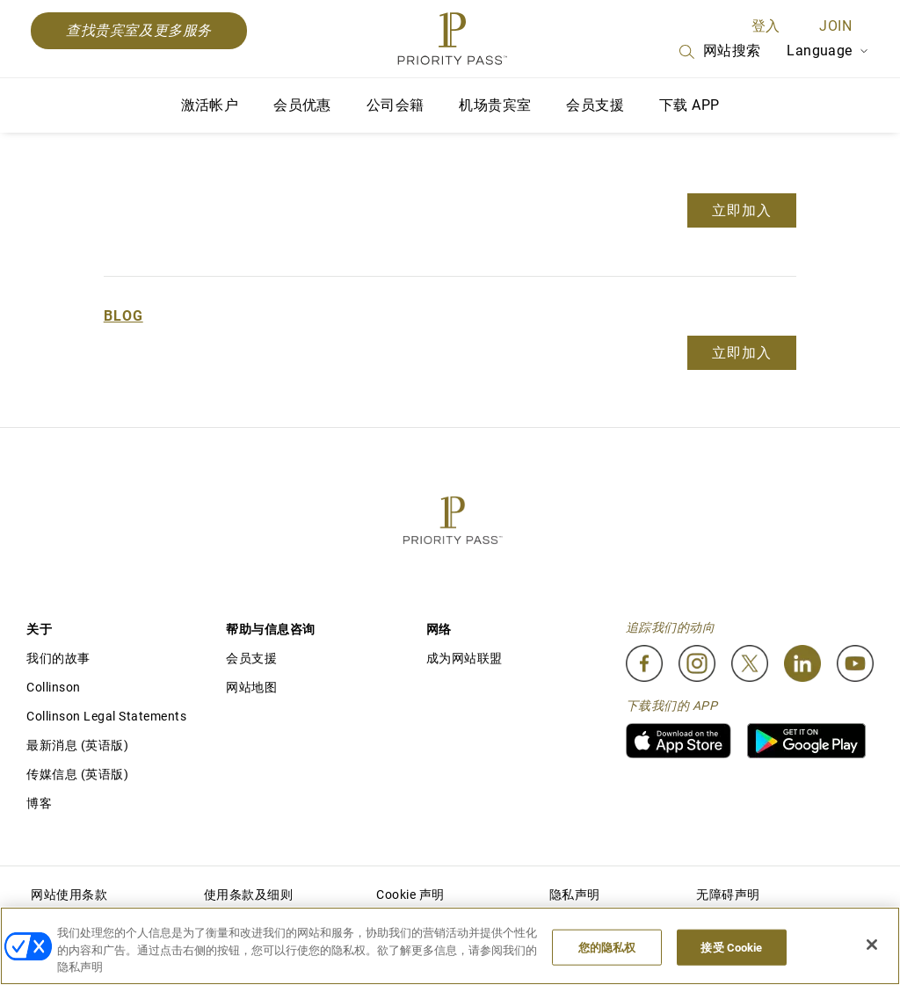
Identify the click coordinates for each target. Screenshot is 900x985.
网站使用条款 (69, 894)
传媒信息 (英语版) (77, 774)
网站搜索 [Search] (719, 51)
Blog (123, 316)
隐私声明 (574, 894)
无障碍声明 (728, 894)
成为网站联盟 (464, 658)
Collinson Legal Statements (106, 716)
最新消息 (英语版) (77, 745)
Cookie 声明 (410, 894)
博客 (39, 803)
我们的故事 (58, 658)
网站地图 (251, 687)
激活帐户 (210, 105)
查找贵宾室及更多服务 (139, 30)
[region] (450, 946)
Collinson (53, 687)
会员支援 (595, 105)
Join (835, 26)
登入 (765, 26)
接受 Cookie (731, 946)
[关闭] (872, 944)
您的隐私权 (607, 946)
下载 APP (689, 105)
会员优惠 (302, 105)
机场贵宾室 (495, 105)
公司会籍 (396, 105)
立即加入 (742, 210)
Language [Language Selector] (828, 50)
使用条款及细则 (249, 894)
